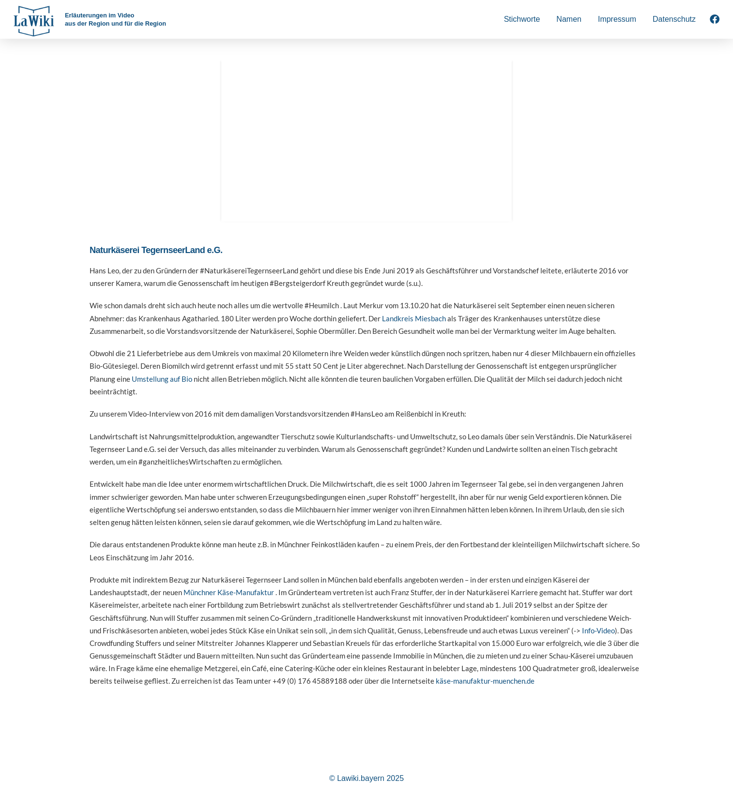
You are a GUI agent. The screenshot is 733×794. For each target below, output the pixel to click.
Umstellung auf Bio (162, 379)
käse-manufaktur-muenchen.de (485, 680)
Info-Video (598, 630)
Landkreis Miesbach (414, 318)
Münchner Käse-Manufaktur (228, 592)
